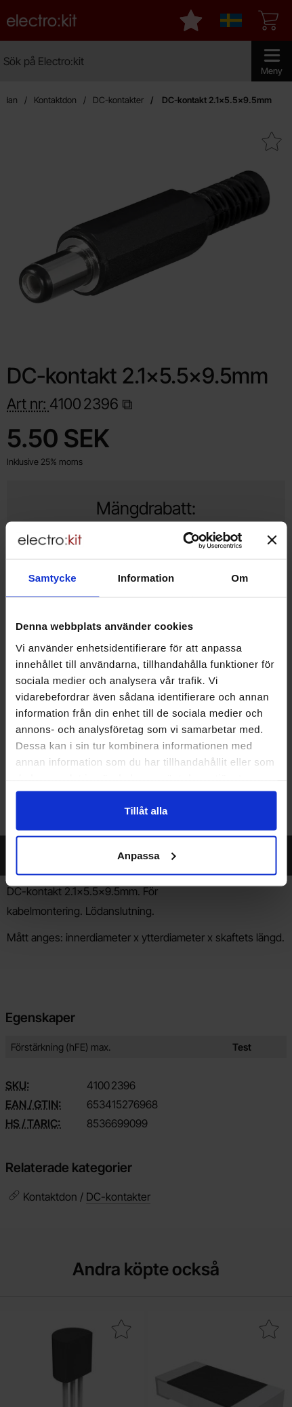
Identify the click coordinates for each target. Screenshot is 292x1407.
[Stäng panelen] (271, 540)
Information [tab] (146, 578)
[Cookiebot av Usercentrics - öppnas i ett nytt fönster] (184, 540)
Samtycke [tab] (52, 578)
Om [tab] (239, 578)
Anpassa (146, 855)
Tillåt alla (146, 811)
